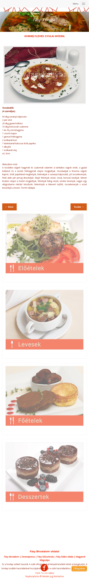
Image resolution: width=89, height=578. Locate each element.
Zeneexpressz (28, 556)
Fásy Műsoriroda (45, 556)
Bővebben (44, 573)
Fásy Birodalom (11, 556)
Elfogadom (79, 568)
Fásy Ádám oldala (64, 556)
